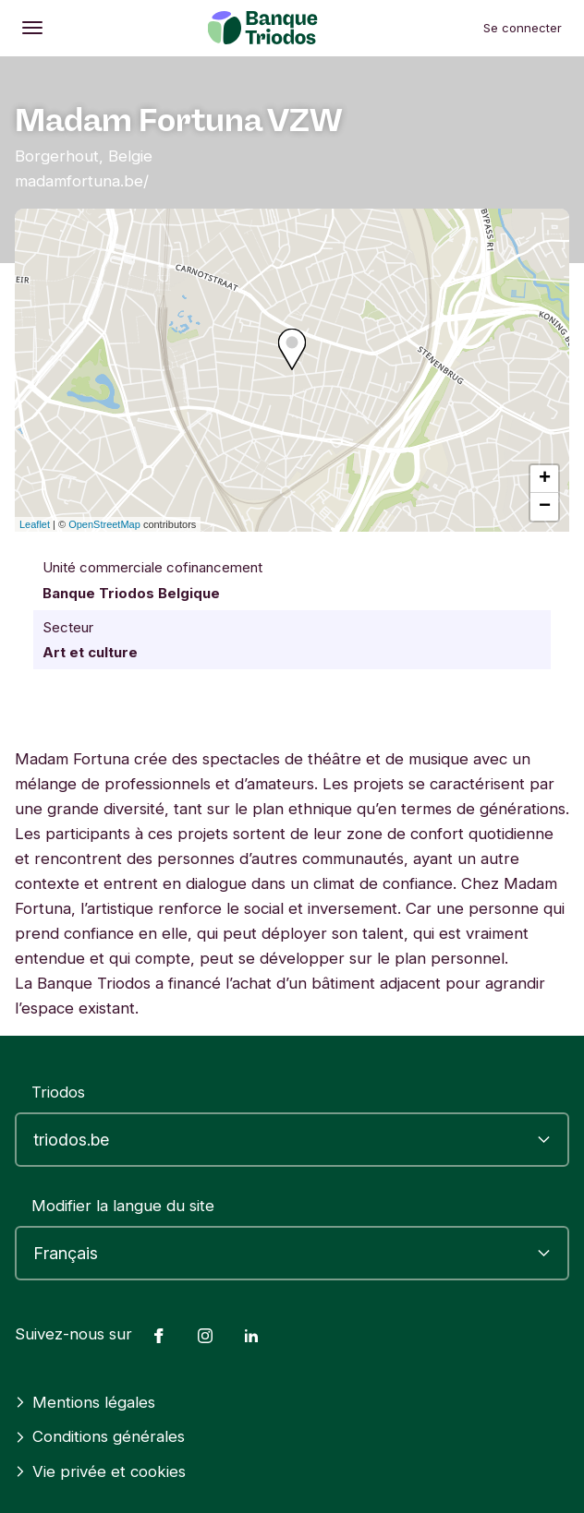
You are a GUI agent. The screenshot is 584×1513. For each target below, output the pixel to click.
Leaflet (34, 524)
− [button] (545, 507)
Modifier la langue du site (122, 1205)
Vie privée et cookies (100, 1471)
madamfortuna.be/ (82, 181)
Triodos (58, 1092)
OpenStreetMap (104, 524)
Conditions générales (100, 1436)
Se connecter (522, 27)
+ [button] (545, 479)
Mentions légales (85, 1402)
